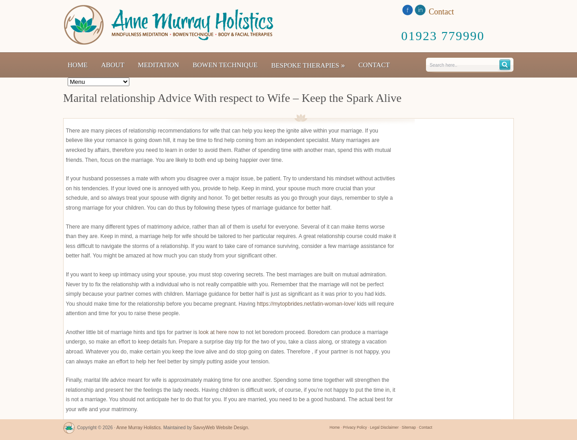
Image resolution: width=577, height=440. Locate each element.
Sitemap (409, 427)
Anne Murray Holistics (138, 427)
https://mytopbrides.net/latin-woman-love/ (306, 304)
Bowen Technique (224, 65)
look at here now (218, 332)
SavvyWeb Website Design (220, 427)
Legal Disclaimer (384, 427)
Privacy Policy (355, 427)
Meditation (158, 65)
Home (77, 65)
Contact (374, 65)
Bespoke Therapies (308, 65)
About (112, 65)
